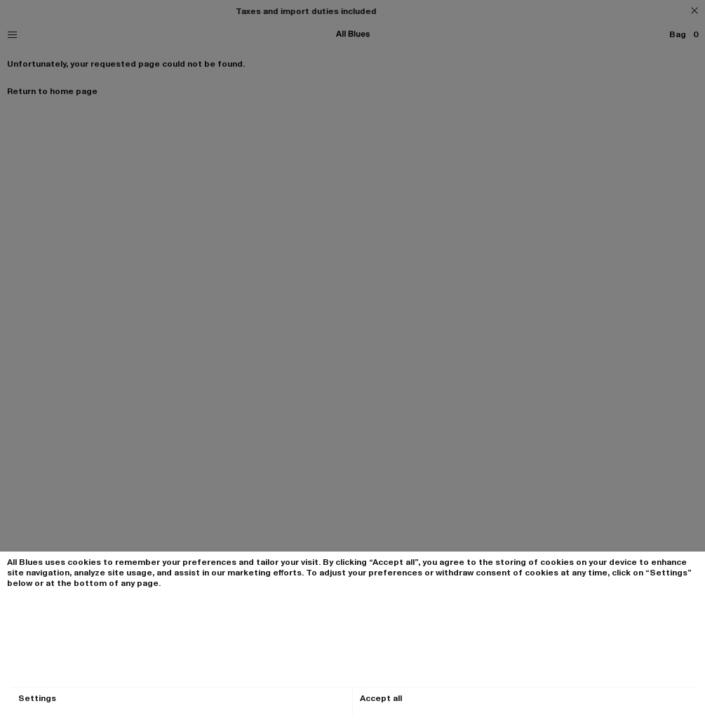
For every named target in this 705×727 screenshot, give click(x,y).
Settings (37, 699)
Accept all (381, 699)
